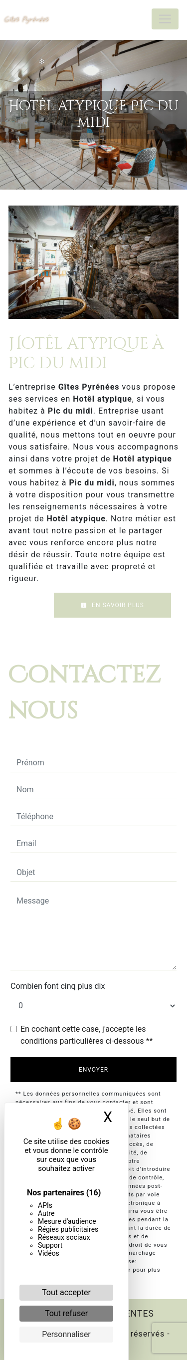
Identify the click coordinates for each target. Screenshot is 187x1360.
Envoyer (93, 1069)
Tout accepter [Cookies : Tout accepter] (66, 1292)
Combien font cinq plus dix (57, 986)
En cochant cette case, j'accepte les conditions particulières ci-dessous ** (86, 1035)
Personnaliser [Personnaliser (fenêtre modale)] (66, 1334)
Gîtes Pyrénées (26, 18)
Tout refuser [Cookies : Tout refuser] (66, 1313)
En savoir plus (112, 605)
